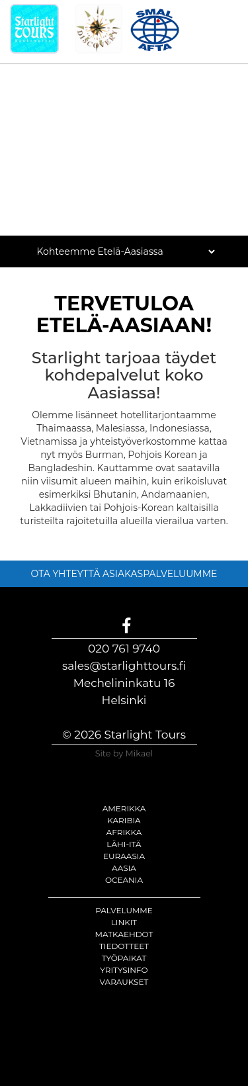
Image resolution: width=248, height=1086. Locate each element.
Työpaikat (124, 958)
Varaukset (124, 982)
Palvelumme (124, 910)
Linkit (124, 922)
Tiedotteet (124, 946)
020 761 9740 (124, 648)
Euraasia (124, 856)
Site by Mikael (124, 753)
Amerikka (124, 808)
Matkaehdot (124, 934)
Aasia (124, 868)
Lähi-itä (123, 844)
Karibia (123, 820)
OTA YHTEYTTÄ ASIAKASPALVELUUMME (124, 574)
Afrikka (124, 832)
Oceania (124, 880)
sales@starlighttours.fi (124, 665)
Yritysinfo (123, 970)
